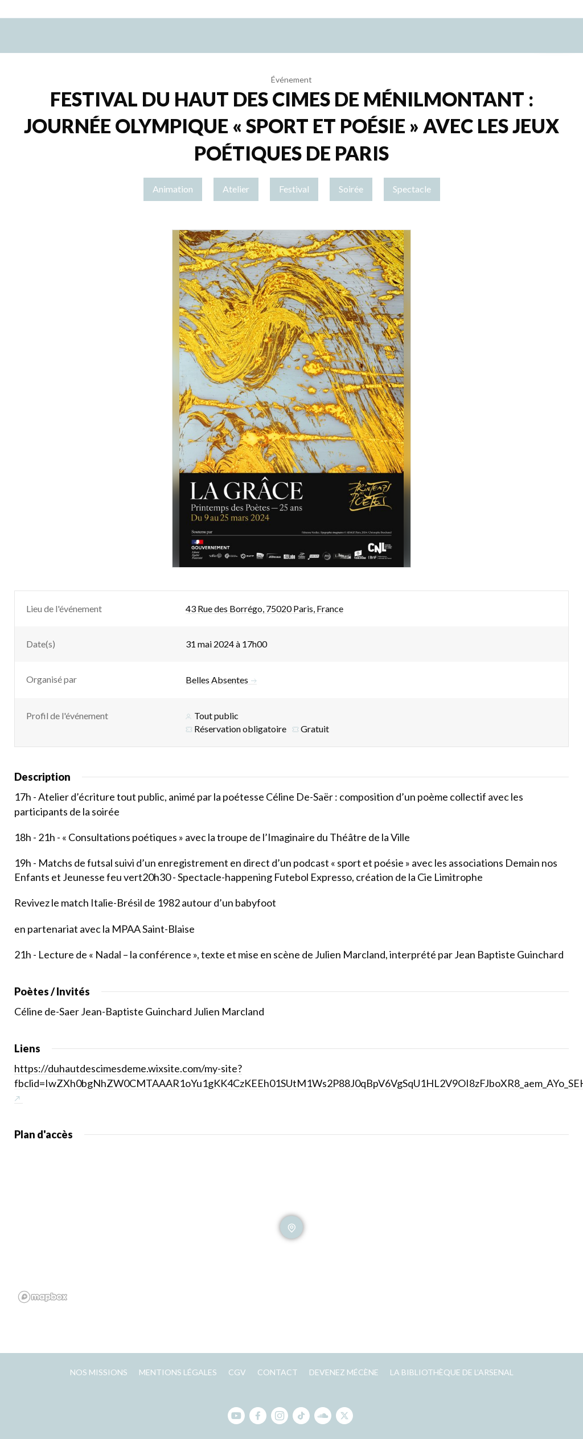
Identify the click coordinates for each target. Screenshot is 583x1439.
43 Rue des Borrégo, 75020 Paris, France (264, 608)
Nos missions (99, 1372)
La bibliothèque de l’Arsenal (452, 1372)
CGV (237, 1372)
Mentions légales (178, 1372)
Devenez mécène (344, 1372)
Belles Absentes (221, 679)
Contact (277, 1372)
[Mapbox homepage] (43, 1296)
